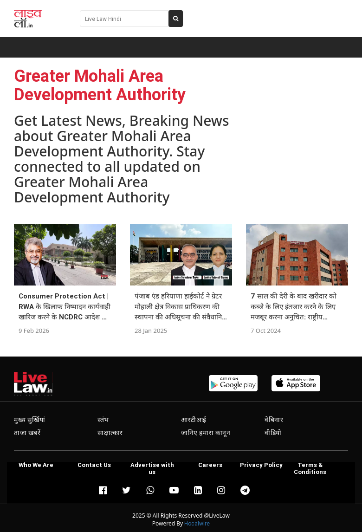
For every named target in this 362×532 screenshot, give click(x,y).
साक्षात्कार (110, 432)
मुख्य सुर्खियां (29, 419)
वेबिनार (274, 419)
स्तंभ (103, 419)
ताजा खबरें (27, 432)
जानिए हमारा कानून (206, 432)
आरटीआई (194, 419)
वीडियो (273, 432)
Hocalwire (197, 523)
